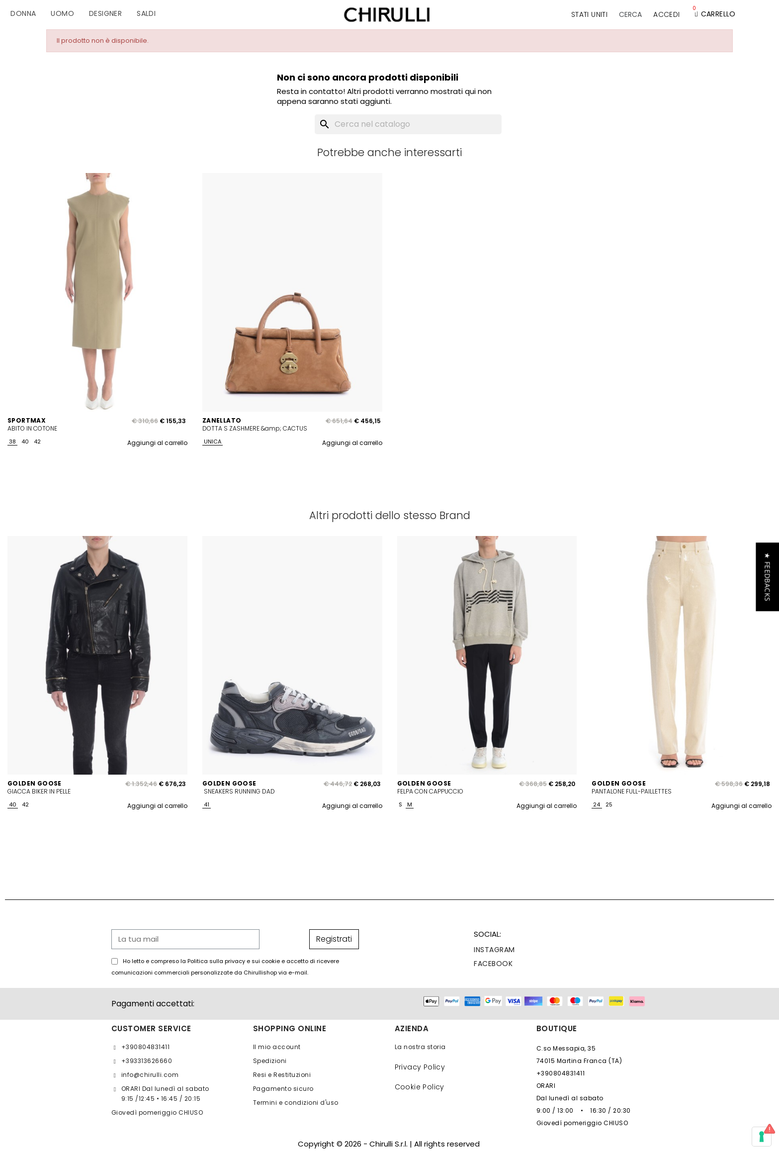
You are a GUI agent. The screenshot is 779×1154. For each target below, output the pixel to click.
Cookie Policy (419, 1087)
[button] (630, 14)
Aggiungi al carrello (157, 442)
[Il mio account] (666, 14)
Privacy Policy (420, 1067)
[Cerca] (408, 124)
